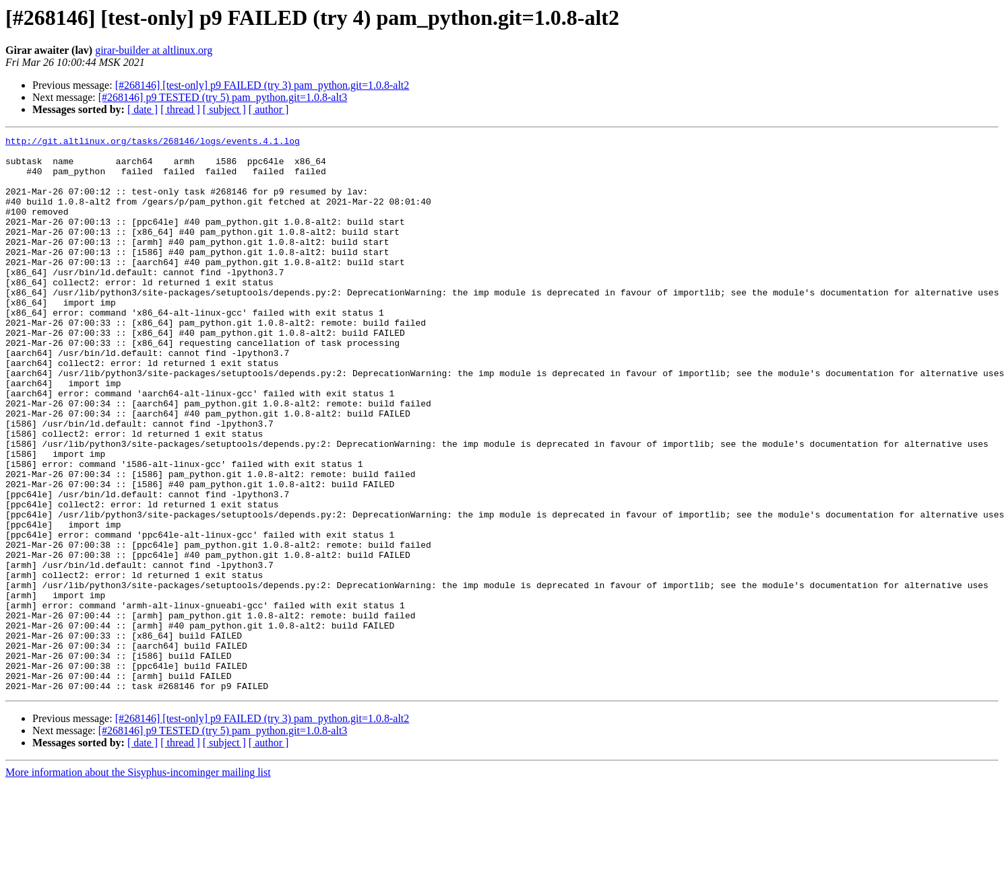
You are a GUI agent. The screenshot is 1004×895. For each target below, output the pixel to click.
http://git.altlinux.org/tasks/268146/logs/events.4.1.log (152, 143)
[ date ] (142, 109)
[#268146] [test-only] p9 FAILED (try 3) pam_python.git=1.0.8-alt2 (262, 85)
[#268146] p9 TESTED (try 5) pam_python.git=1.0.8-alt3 (223, 97)
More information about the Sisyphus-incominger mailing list (138, 883)
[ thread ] (180, 109)
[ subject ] (224, 109)
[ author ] (269, 109)
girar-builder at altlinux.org (153, 50)
